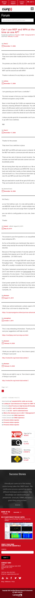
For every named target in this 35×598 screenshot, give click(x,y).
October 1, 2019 (8, 321)
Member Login (4, 2)
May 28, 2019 (8, 228)
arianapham (7, 318)
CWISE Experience (19, 415)
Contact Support (13, 2)
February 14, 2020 (13, 36)
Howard (6, 226)
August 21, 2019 (9, 298)
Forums (17, 35)
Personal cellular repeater (11, 420)
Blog (2, 581)
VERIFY (5, 557)
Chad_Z (6, 43)
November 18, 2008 (10, 191)
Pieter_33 (5, 410)
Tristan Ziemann (7, 415)
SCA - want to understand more (18, 408)
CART (31, 2)
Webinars (7, 581)
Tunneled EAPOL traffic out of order (21, 401)
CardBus (5, 514)
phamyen (6, 295)
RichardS (4, 406)
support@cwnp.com (13, 574)
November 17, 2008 (10, 46)
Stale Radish (5, 401)
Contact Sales (22, 2)
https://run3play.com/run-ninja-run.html (15, 335)
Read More (16, 512)
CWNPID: (4, 549)
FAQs (13, 581)
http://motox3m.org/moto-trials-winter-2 (15, 358)
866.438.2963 (11, 572)
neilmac (6, 81)
